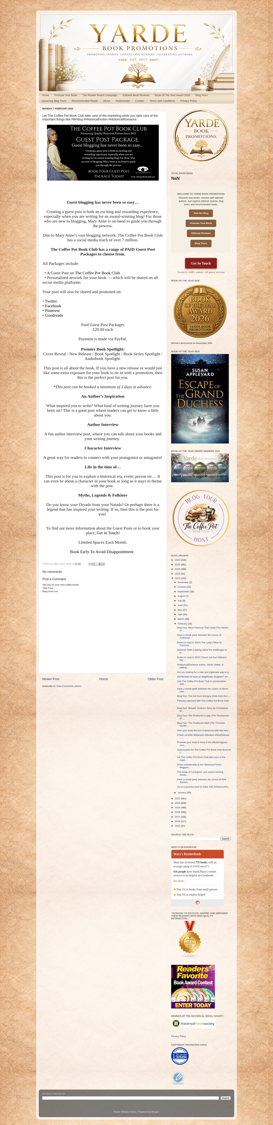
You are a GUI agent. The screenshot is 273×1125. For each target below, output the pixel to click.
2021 (178, 798)
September (184, 591)
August (182, 596)
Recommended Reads (85, 100)
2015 (178, 826)
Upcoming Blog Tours (53, 100)
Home (45, 95)
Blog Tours (201, 95)
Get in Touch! (108, 533)
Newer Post (50, 679)
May (180, 610)
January (182, 792)
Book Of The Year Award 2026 (172, 95)
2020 (178, 803)
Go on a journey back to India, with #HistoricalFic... (203, 786)
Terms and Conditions (162, 100)
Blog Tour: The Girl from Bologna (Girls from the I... (203, 696)
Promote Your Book (65, 95)
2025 (178, 564)
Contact (139, 100)
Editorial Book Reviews (136, 95)
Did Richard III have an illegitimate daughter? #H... (203, 676)
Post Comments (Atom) (69, 686)
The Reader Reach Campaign (99, 95)
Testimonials (122, 100)
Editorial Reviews (201, 233)
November (183, 582)
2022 (178, 578)
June (180, 605)
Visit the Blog (200, 213)
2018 (178, 812)
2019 (178, 807)
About (106, 100)
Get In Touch (201, 263)
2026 (178, 560)
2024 (178, 569)
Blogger (155, 1112)
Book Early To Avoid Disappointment (101, 551)
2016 (178, 821)
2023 (178, 573)
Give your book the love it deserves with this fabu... (203, 730)
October (182, 587)
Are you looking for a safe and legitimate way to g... (204, 672)
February (183, 623)
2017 (178, 816)
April (180, 614)
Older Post (155, 679)
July (180, 600)
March (181, 619)
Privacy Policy (188, 100)
